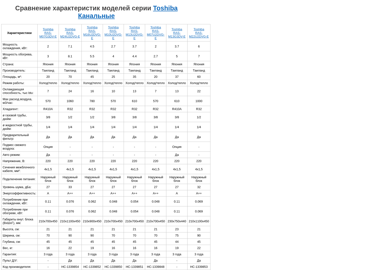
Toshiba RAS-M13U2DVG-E (134, 33)
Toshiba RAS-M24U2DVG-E (70, 32)
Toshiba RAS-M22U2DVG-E (199, 32)
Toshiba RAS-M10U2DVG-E (113, 33)
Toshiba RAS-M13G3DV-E (177, 32)
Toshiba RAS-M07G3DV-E (48, 32)
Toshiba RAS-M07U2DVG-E (155, 33)
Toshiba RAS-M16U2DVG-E (92, 33)
